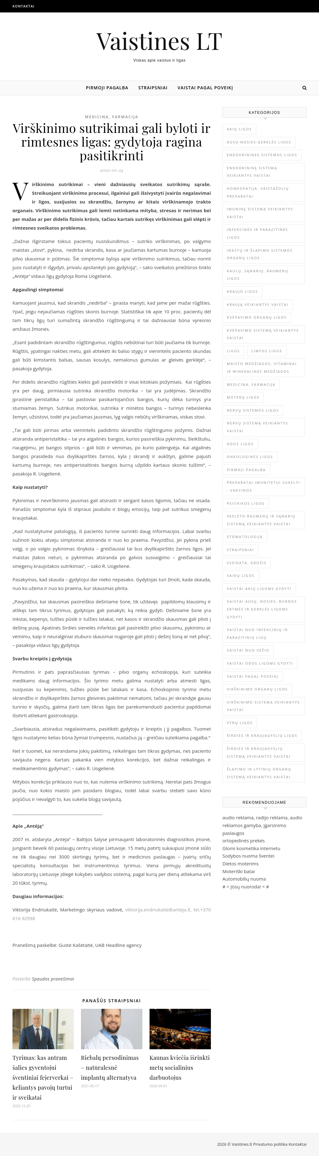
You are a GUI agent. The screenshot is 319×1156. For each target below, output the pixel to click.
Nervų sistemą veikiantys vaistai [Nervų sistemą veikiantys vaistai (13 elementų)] (257, 427)
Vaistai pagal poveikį (205, 88)
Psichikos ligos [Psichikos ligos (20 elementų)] (245, 503)
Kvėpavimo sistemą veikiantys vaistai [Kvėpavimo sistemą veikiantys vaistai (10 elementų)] (263, 334)
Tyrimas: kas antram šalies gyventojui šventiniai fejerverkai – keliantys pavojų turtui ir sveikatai (43, 1077)
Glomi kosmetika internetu (251, 848)
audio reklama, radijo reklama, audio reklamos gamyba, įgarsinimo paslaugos (262, 825)
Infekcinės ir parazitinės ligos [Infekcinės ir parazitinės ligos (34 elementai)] (257, 233)
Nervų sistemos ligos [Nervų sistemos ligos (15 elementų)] (253, 410)
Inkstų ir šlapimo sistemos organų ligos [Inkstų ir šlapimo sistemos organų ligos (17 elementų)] (260, 254)
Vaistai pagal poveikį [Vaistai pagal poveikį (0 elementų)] (253, 676)
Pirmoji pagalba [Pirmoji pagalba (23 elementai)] (246, 469)
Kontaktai (23, 6)
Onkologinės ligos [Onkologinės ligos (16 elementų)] (250, 456)
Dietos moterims (240, 863)
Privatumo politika (271, 1144)
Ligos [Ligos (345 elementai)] (233, 351)
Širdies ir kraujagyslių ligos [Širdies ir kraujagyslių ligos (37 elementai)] (262, 735)
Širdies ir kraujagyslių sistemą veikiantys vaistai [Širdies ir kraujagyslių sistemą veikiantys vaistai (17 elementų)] (259, 752)
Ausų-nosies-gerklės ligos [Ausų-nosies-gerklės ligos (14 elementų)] (259, 142)
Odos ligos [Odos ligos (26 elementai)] (240, 444)
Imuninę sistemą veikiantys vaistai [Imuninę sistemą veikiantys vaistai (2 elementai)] (260, 213)
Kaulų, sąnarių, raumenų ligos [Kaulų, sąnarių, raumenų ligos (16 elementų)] (257, 275)
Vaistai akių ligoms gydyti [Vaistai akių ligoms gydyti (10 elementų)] (259, 588)
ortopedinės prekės (243, 840)
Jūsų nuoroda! (246, 886)
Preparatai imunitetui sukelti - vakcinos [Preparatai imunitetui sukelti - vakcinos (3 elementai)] (263, 486)
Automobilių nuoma (244, 879)
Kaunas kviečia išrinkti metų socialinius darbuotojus (180, 1067)
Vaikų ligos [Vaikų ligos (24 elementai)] (241, 575)
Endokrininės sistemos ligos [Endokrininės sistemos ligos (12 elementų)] (262, 154)
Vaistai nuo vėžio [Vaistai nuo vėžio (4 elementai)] (248, 650)
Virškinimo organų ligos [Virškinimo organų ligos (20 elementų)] (257, 689)
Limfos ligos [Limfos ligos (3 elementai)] (266, 351)
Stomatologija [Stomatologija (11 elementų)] (245, 536)
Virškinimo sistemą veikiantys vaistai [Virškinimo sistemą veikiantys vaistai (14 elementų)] (263, 706)
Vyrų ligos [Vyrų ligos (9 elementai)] (240, 722)
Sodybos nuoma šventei (248, 856)
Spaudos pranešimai (53, 979)
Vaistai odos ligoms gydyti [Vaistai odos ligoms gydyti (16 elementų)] (260, 663)
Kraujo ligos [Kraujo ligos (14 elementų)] (242, 291)
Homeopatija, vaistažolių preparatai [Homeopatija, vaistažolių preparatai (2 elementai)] (258, 192)
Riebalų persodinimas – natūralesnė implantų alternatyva (110, 1067)
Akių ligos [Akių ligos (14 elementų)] (239, 129)
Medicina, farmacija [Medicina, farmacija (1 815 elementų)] (251, 384)
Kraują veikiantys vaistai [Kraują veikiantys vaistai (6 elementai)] (257, 304)
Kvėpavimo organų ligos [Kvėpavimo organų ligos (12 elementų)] (257, 317)
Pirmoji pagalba (107, 88)
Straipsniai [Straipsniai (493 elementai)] (240, 549)
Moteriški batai (238, 871)
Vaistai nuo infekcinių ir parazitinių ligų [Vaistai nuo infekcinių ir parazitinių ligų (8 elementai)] (257, 633)
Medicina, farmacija (111, 116)
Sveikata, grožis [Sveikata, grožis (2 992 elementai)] (246, 562)
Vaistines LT (159, 40)
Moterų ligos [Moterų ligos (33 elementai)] (243, 397)
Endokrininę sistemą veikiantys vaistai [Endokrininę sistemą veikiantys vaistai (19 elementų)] (252, 172)
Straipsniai (153, 88)
